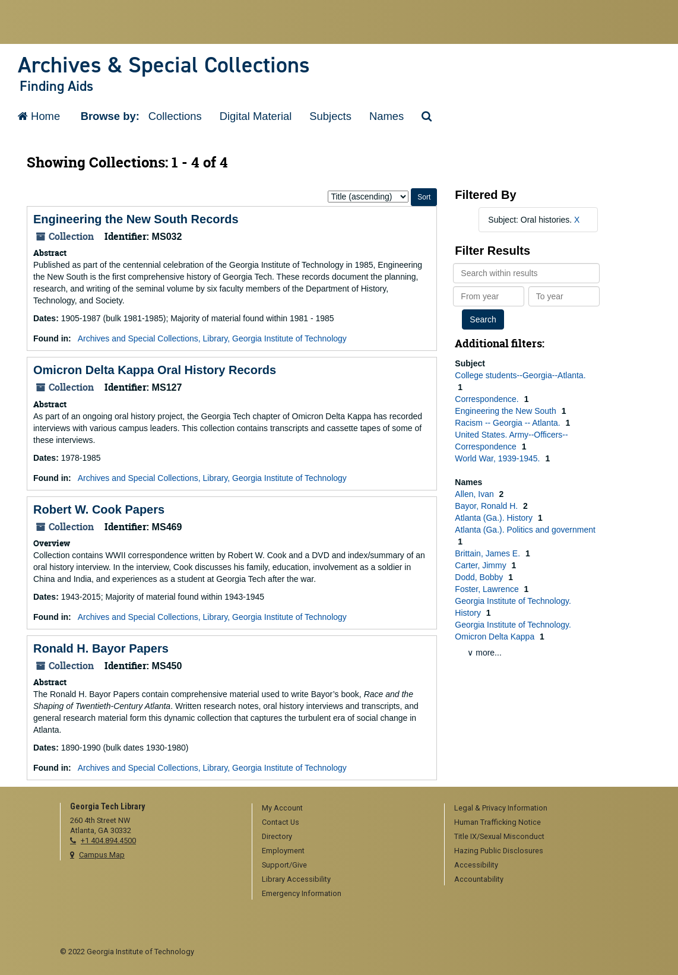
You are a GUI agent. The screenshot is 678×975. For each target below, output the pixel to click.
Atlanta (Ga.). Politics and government (525, 529)
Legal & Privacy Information (500, 807)
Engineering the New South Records (136, 219)
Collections (175, 116)
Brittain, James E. (488, 553)
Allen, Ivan (475, 494)
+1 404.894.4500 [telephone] (108, 840)
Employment (283, 850)
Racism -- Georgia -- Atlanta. (508, 423)
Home (39, 116)
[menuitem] (344, 808)
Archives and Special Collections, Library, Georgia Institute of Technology (212, 338)
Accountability (478, 879)
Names (386, 116)
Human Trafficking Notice (497, 822)
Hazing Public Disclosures (498, 850)
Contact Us (280, 822)
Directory (277, 836)
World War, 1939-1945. (498, 458)
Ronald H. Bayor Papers (101, 648)
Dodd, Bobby (480, 577)
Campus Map (102, 854)
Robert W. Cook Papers (98, 509)
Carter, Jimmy (481, 565)
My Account (282, 807)
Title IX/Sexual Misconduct (499, 836)
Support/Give (284, 864)
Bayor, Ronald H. (487, 506)
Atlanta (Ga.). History (495, 518)
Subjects (330, 116)
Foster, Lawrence (488, 589)
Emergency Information (301, 893)
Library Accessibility (296, 879)
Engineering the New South (506, 411)
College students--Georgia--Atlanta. (520, 375)
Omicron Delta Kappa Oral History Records (154, 369)
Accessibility (476, 864)
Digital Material (256, 116)
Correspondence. (488, 399)
